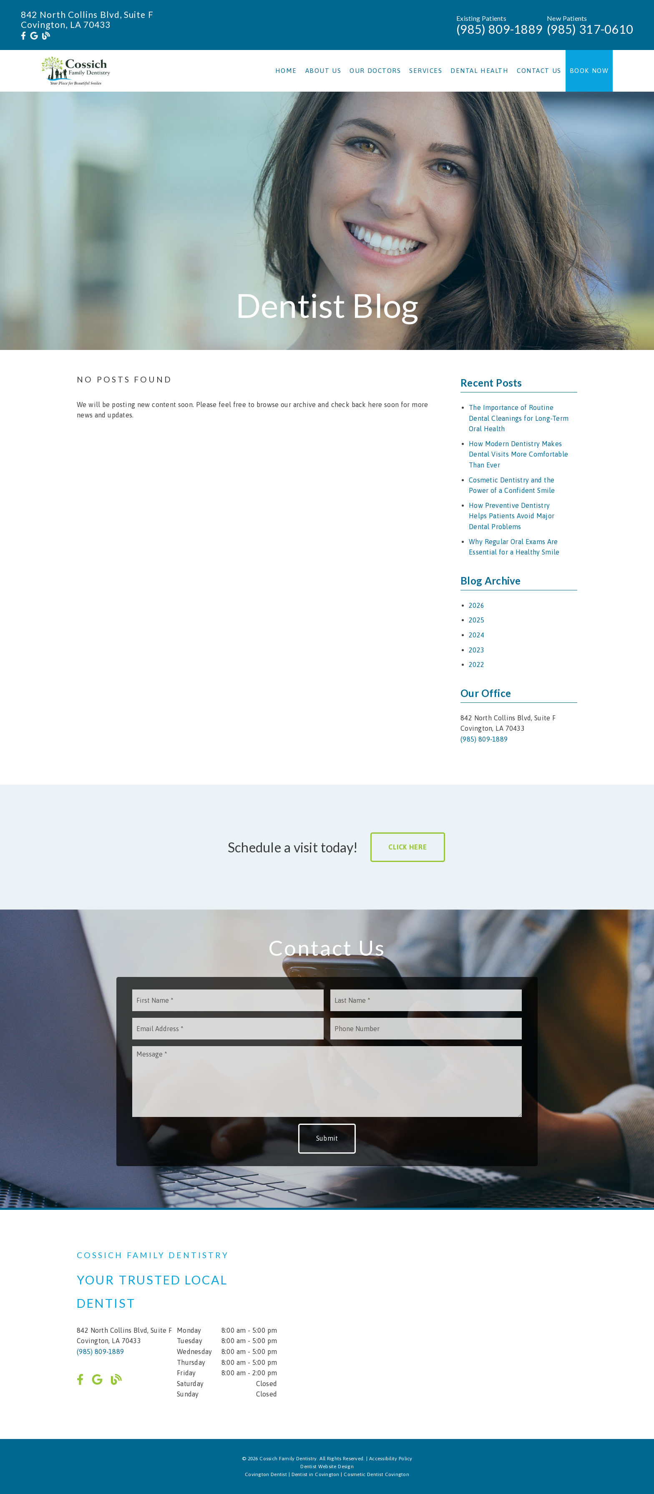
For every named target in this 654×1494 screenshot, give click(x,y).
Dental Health (479, 70)
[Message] (327, 1081)
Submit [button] (327, 1138)
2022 (476, 664)
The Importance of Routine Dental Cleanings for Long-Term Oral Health (518, 418)
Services (425, 70)
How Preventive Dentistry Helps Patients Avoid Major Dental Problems (511, 516)
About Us (323, 70)
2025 (476, 620)
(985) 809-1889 (499, 29)
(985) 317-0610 (590, 29)
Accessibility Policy (391, 1459)
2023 (476, 650)
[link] (23, 35)
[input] (228, 1000)
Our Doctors (375, 70)
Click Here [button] (407, 847)
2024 (476, 635)
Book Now (589, 70)
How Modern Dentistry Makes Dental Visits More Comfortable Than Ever (518, 454)
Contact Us (539, 70)
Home (286, 70)
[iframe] (477, 1324)
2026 (476, 605)
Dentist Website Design (327, 1466)
